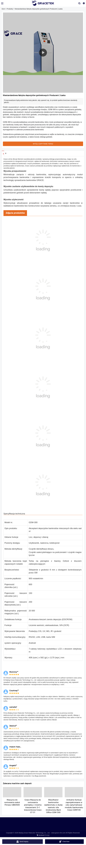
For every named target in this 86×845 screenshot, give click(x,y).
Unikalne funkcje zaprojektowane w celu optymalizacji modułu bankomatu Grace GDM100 (74, 805)
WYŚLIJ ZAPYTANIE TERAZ (43, 144)
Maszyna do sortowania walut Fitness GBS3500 (12, 802)
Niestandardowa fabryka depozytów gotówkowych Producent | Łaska (38, 9)
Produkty (10, 9)
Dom (3, 9)
